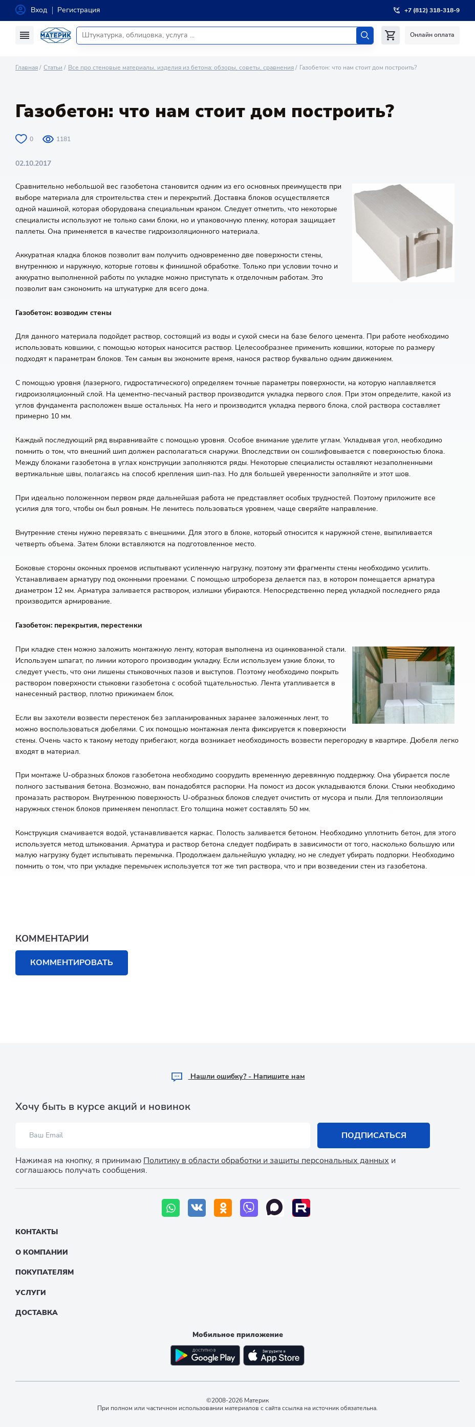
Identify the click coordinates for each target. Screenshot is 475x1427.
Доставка (36, 1313)
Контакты (36, 1232)
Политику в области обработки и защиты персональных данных (266, 1160)
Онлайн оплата (432, 35)
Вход (39, 10)
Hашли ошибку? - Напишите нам (237, 1076)
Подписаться (373, 1135)
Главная (26, 67)
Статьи (53, 67)
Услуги (30, 1293)
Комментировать (71, 962)
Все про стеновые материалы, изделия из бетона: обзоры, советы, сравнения (181, 67)
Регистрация (78, 10)
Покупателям (44, 1272)
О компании (41, 1252)
